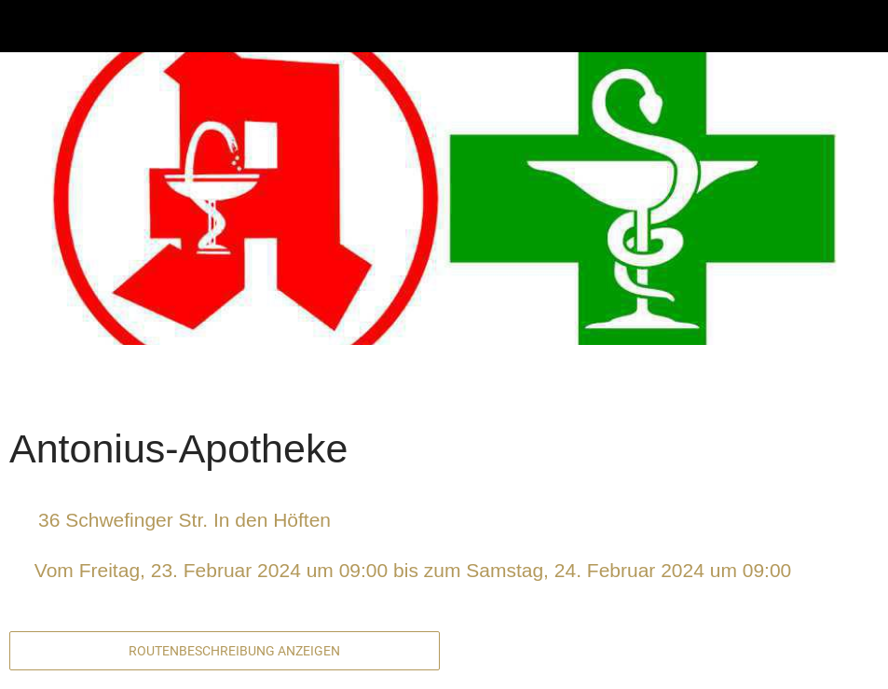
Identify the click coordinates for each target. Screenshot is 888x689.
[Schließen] (26, 26)
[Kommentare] (856, 387)
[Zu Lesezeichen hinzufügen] (811, 387)
